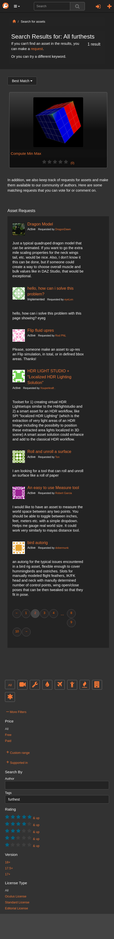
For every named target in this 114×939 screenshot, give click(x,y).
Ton (57, 456)
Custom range (18, 752)
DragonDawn (63, 229)
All (10, 685)
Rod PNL (60, 335)
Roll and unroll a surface (49, 451)
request (37, 49)
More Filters (16, 711)
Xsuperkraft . (48, 388)
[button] (17, 6)
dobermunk (62, 547)
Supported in (17, 762)
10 (17, 631)
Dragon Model (40, 224)
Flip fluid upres (40, 330)
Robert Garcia (63, 493)
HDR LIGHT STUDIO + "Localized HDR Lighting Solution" (49, 377)
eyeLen (68, 299)
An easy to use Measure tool (53, 487)
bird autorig (37, 542)
